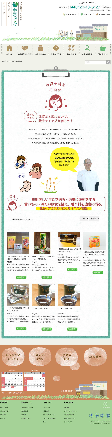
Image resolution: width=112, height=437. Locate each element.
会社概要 (66, 407)
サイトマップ (68, 422)
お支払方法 (46, 411)
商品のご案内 (4, 407)
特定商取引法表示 (69, 414)
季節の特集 (19, 61)
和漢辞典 (23, 414)
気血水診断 (24, 411)
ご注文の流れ (46, 407)
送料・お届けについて (49, 414)
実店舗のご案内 (25, 418)
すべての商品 (10, 61)
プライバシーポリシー (70, 411)
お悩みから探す (4, 411)
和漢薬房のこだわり (27, 407)
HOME (3, 61)
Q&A (44, 422)
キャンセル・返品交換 (49, 418)
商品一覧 (2, 418)
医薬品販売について (70, 418)
